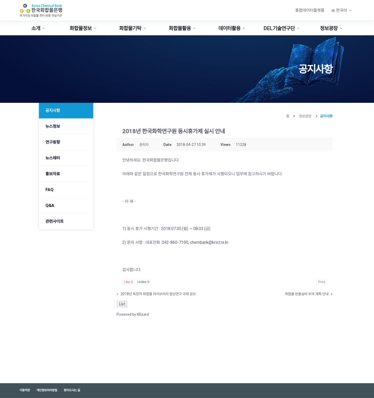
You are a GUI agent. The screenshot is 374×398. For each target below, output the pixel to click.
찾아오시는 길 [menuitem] (72, 390)
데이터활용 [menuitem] (232, 28)
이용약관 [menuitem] (24, 390)
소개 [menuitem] (38, 28)
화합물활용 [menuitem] (183, 28)
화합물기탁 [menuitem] (133, 28)
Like (128, 282)
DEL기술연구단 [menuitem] (282, 28)
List (122, 304)
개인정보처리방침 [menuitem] (46, 390)
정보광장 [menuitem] (331, 28)
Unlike (143, 282)
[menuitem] (341, 10)
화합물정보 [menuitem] (83, 28)
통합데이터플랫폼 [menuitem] (309, 10)
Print (321, 282)
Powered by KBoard (133, 314)
